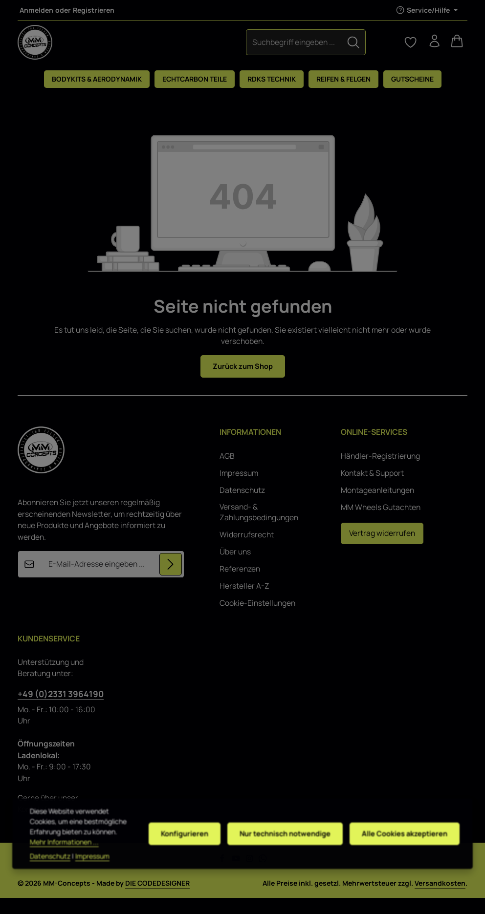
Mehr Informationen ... (64, 866)
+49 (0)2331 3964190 (61, 709)
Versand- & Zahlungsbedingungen (259, 528)
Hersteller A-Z (244, 601)
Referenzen (240, 584)
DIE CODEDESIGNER (157, 899)
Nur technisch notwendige (282, 852)
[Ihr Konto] (430, 50)
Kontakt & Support (372, 489)
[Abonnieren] (170, 580)
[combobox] (217, 50)
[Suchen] (276, 50)
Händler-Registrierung (380, 472)
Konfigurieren (179, 852)
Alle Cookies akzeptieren (404, 852)
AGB (227, 472)
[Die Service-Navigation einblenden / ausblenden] (426, 10)
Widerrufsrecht (247, 551)
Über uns (235, 567)
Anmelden (36, 10)
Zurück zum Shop (243, 381)
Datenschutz (242, 506)
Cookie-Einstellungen (257, 619)
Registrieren (93, 10)
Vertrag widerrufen (382, 549)
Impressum (239, 489)
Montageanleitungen (377, 506)
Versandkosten (440, 899)
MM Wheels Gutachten (380, 523)
